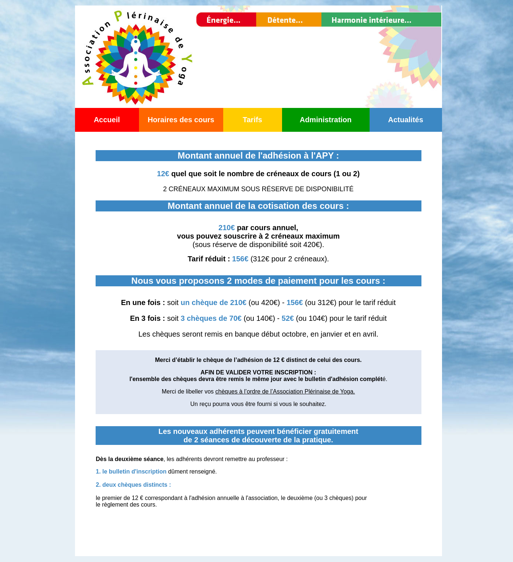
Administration (326, 120)
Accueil (107, 120)
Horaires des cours (180, 120)
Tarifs (252, 120)
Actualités (405, 120)
